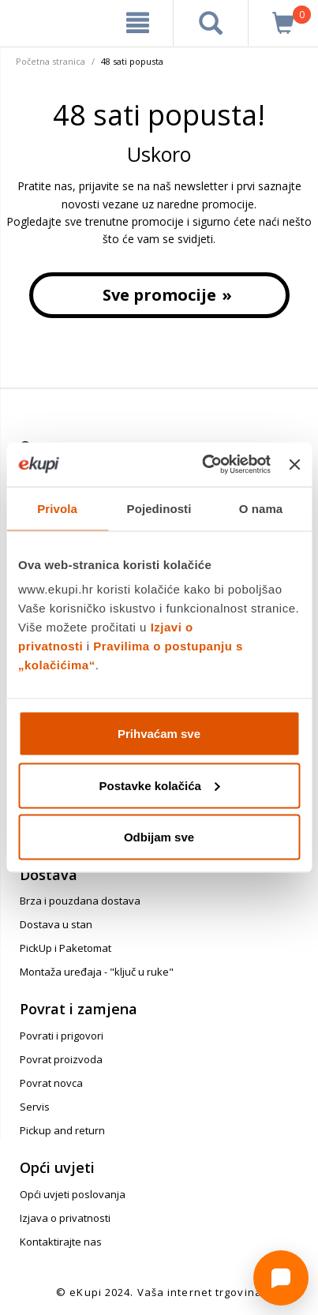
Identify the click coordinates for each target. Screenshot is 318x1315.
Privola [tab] (57, 508)
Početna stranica (50, 61)
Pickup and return (62, 1130)
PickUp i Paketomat (65, 948)
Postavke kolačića (159, 785)
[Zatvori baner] (294, 464)
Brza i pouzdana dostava (80, 901)
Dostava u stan (56, 924)
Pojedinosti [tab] (159, 508)
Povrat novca (51, 1083)
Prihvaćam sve (159, 733)
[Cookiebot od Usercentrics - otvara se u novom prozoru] (205, 465)
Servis (35, 1107)
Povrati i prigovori (61, 1035)
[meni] (138, 23)
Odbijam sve (159, 837)
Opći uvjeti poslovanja (72, 1194)
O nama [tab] (261, 508)
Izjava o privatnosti (65, 1218)
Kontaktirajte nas (61, 1241)
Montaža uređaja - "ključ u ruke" (97, 972)
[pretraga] (211, 23)
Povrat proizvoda (61, 1059)
